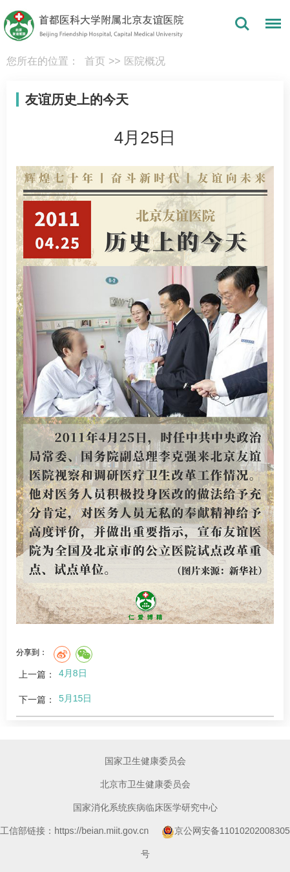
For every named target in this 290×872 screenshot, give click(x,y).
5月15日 (75, 698)
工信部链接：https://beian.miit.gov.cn (75, 830)
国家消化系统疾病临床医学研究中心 (145, 807)
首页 (95, 61)
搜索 (242, 24)
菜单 (270, 26)
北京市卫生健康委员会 (145, 784)
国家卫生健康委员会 (145, 761)
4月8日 (73, 673)
